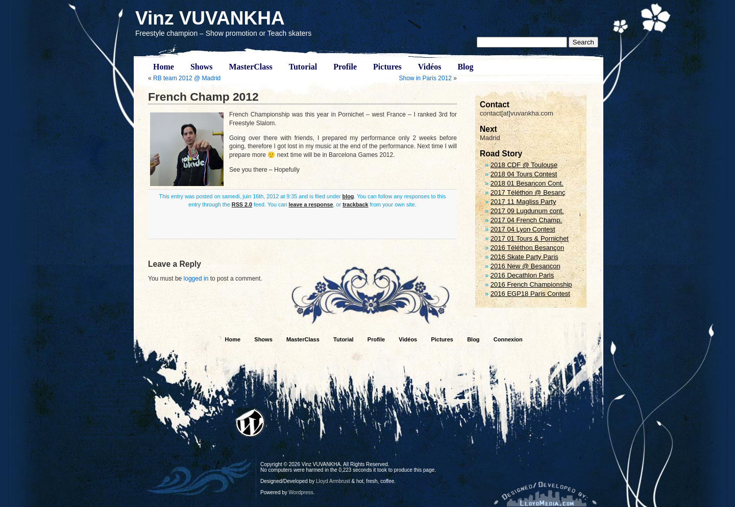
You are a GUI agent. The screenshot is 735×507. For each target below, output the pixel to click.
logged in (196, 278)
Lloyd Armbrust (333, 481)
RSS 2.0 (242, 204)
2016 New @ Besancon (525, 266)
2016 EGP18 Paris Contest (530, 293)
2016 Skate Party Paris (524, 257)
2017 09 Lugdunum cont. (527, 211)
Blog (465, 66)
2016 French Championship (531, 284)
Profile (345, 66)
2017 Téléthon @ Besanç (528, 192)
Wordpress (301, 492)
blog (348, 196)
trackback (355, 204)
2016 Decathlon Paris (522, 275)
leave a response (311, 204)
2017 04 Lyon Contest (523, 229)
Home (163, 66)
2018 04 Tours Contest (524, 174)
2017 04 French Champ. (526, 220)
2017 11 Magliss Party (523, 201)
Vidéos (430, 66)
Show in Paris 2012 (425, 78)
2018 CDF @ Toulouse (524, 165)
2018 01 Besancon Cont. (527, 183)
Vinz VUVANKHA (210, 18)
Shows (201, 66)
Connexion (508, 339)
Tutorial (303, 66)
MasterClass (250, 66)
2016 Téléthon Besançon (527, 247)
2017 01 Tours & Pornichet (530, 238)
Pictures (387, 66)
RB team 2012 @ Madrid (186, 78)
